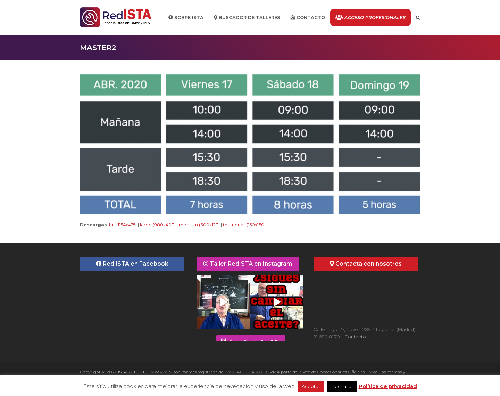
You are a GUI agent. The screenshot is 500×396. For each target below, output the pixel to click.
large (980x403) (158, 224)
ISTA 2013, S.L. (132, 371)
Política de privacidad (388, 386)
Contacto (355, 336)
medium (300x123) (199, 224)
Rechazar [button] (342, 386)
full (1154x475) (123, 224)
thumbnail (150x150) (244, 224)
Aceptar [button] (311, 386)
